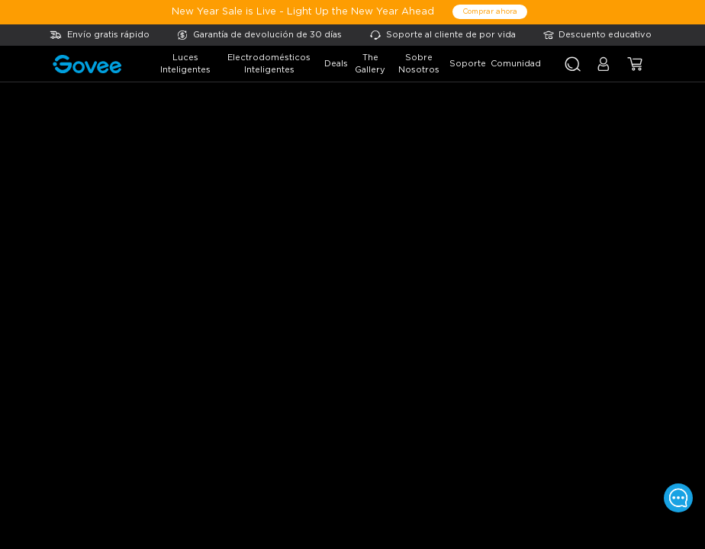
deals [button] (336, 63)
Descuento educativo (605, 34)
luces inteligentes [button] (185, 63)
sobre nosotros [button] (418, 63)
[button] (603, 70)
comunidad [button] (516, 63)
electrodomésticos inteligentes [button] (269, 63)
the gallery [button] (370, 63)
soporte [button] (467, 63)
